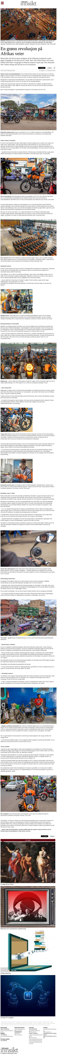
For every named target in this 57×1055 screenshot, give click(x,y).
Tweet (44, 67)
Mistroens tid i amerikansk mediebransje (13, 929)
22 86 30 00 (48, 1032)
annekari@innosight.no (34, 1030)
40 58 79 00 (33, 1037)
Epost (50, 67)
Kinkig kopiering (6, 973)
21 (19, 1030)
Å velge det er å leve (7, 884)
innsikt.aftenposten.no (20, 1029)
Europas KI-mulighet (7, 1017)
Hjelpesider (17, 1033)
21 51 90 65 (19, 1034)
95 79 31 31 (33, 1032)
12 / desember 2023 (50, 70)
